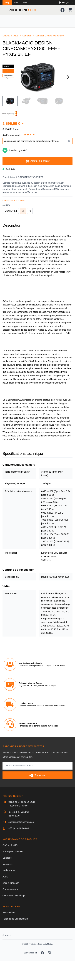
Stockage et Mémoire (12, 851)
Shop (7, 2)
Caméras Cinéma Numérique (49, 35)
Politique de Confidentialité (15, 918)
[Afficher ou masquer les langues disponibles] (65, 2)
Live (25, 2)
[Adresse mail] (37, 766)
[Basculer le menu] (4, 10)
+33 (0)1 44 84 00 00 (18, 828)
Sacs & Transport (10, 883)
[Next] (67, 77)
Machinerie (7, 864)
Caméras (27, 35)
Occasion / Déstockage (13, 895)
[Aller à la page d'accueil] (23, 10)
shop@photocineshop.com (21, 822)
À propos (6, 935)
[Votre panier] (70, 10)
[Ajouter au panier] (37, 161)
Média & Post (8, 870)
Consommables (10, 889)
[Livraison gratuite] (37, 150)
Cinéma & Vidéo (10, 35)
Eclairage (7, 858)
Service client (8, 912)
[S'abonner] (37, 775)
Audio (5, 876)
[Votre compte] (62, 10)
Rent (16, 2)
